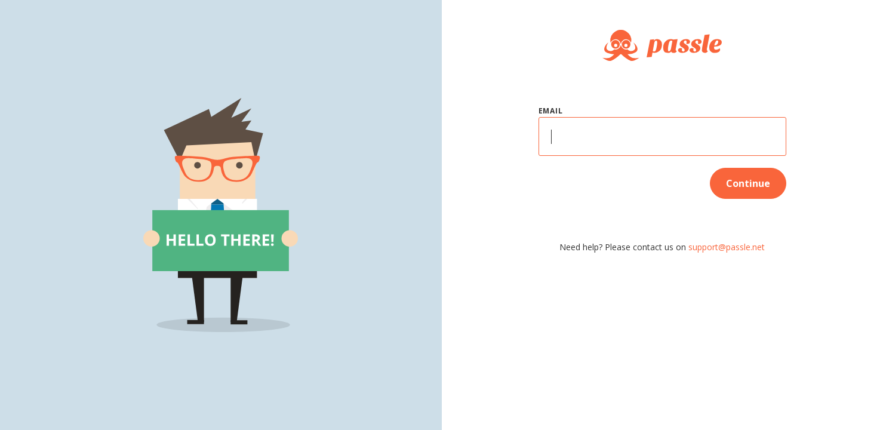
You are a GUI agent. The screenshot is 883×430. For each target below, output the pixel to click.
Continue (748, 183)
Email (551, 111)
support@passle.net (726, 247)
